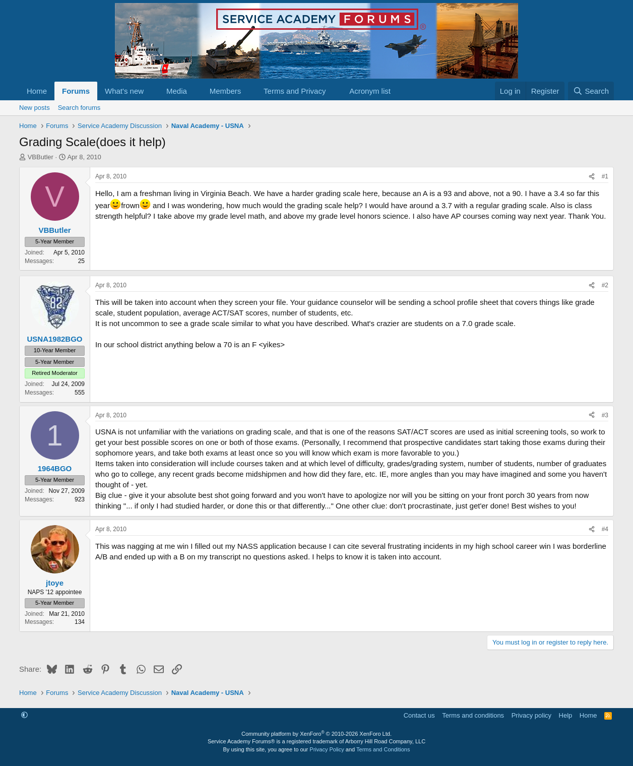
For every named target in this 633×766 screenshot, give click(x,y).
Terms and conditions (473, 715)
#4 (605, 529)
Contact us (419, 715)
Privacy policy (531, 715)
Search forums (79, 107)
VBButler (40, 157)
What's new (124, 91)
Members (225, 91)
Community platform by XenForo (316, 734)
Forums (76, 91)
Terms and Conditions (383, 749)
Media (176, 91)
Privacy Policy (326, 749)
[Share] (591, 176)
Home (37, 91)
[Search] (591, 91)
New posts (34, 107)
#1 (605, 176)
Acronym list (370, 91)
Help (566, 715)
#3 (605, 415)
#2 (605, 285)
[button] (152, 91)
